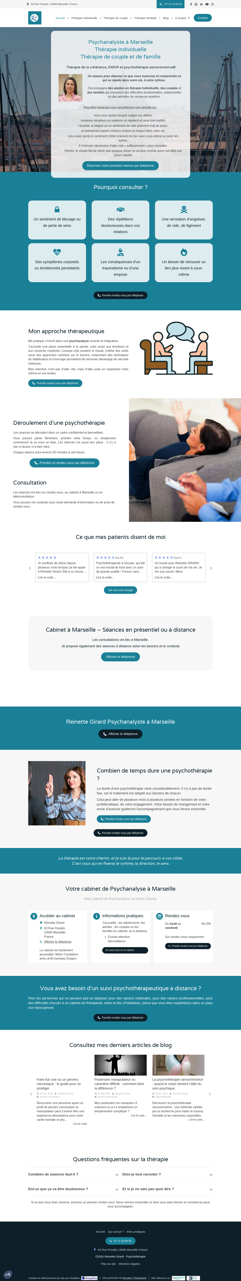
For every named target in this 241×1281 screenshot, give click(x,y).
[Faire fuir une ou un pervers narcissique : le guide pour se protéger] (63, 1065)
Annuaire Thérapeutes (134, 1277)
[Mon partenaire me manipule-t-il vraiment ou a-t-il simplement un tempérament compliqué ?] (121, 1065)
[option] (120, 567)
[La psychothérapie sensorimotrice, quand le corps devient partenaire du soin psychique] (178, 1065)
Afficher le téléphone (58, 941)
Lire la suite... (47, 577)
